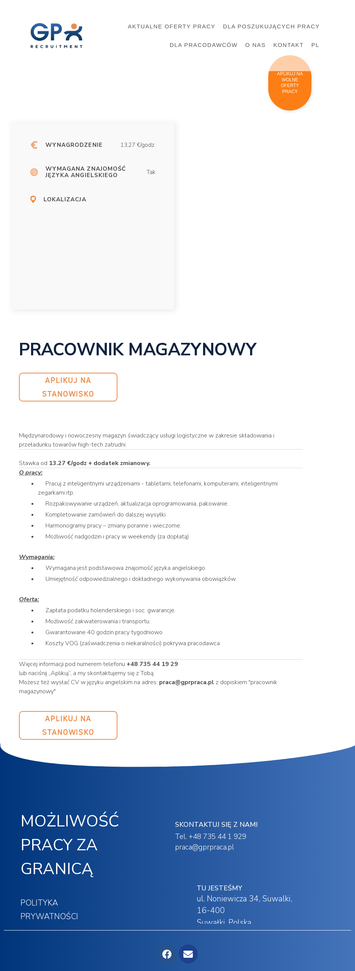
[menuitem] (317, 45)
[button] (289, 82)
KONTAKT (288, 45)
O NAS (255, 45)
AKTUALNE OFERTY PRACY (172, 26)
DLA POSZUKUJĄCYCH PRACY (273, 26)
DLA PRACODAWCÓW (204, 45)
